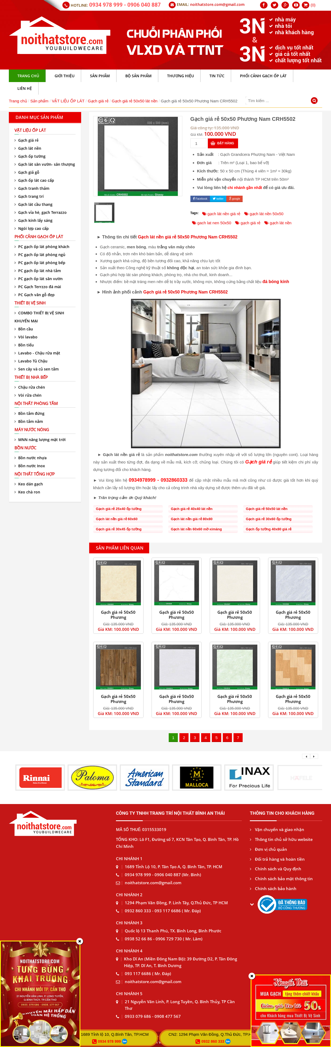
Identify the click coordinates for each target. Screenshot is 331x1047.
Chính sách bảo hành (273, 888)
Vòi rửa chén (28, 395)
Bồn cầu (23, 328)
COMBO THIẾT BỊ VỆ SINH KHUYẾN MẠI (39, 316)
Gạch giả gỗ (26, 172)
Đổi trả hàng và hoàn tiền (277, 859)
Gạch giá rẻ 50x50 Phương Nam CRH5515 (176, 701)
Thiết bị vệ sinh (30, 303)
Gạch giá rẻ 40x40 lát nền (191, 509)
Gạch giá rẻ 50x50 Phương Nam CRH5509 (293, 617)
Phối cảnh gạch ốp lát (38, 236)
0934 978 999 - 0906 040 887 (125, 5)
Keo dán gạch (28, 483)
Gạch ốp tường (30, 156)
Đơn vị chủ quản (268, 849)
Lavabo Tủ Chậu (30, 361)
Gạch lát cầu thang (33, 204)
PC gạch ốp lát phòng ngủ (39, 254)
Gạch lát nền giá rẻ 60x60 (116, 519)
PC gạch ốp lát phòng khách (41, 246)
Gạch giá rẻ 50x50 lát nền (134, 101)
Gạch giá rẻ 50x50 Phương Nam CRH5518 (293, 701)
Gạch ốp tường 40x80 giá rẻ (269, 529)
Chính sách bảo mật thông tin (281, 878)
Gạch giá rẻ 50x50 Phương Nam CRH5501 (118, 617)
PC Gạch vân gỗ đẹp (34, 294)
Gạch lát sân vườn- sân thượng (44, 164)
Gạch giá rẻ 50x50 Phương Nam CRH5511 (118, 701)
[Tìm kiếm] (315, 101)
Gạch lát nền (27, 148)
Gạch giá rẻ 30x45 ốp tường (119, 529)
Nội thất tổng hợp (34, 474)
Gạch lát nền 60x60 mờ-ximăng (196, 529)
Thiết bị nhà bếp (31, 377)
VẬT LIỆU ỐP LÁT (68, 101)
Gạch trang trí (29, 196)
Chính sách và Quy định (275, 868)
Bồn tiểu (24, 344)
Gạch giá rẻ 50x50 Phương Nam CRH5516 (234, 701)
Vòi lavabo (25, 336)
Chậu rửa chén (29, 387)
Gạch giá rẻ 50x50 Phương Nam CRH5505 (176, 617)
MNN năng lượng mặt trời (40, 439)
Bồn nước (25, 447)
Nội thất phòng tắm (36, 403)
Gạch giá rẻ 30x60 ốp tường (269, 519)
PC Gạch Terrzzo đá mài (37, 286)
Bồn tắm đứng (29, 413)
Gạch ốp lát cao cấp (34, 180)
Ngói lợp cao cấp (31, 228)
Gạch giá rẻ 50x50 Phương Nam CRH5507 (234, 617)
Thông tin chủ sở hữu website (281, 839)
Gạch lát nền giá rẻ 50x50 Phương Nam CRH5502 (188, 237)
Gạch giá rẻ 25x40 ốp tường (119, 509)
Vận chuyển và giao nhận (277, 829)
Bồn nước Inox (29, 465)
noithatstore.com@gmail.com (217, 4)
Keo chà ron (27, 491)
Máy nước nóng (31, 429)
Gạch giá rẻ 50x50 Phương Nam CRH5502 (185, 292)
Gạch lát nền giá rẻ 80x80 (191, 519)
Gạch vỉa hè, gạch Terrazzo (40, 212)
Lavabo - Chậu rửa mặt (37, 353)
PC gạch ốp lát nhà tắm (37, 270)
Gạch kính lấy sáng (33, 220)
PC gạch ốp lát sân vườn (38, 278)
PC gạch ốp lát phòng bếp (39, 262)
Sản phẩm (39, 101)
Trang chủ (18, 101)
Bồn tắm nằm (28, 421)
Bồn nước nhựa (30, 457)
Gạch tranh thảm (31, 188)
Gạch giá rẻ (98, 101)
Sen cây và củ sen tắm (36, 369)
